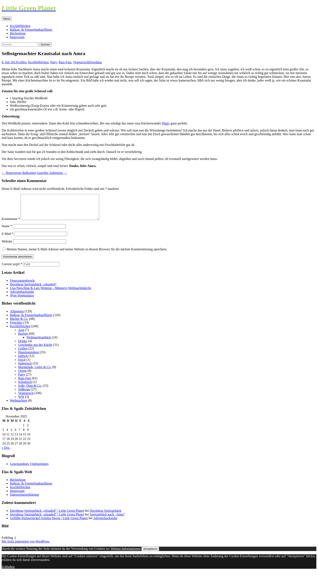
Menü (6, 18)
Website (7, 246)
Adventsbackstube (22, 296)
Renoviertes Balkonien (19, 173)
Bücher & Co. (19, 323)
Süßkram (24, 394)
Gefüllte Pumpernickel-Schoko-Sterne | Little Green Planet (49, 523)
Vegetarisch (80, 62)
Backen (23, 338)
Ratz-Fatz (65, 62)
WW (21, 401)
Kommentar (11, 224)
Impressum (17, 37)
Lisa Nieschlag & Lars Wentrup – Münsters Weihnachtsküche (50, 293)
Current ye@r (12, 269)
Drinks (22, 346)
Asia (21, 335)
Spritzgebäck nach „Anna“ (107, 519)
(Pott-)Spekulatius (22, 300)
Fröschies (16, 327)
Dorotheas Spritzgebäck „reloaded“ (33, 289)
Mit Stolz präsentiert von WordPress (25, 546)
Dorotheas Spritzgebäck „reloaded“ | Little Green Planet (47, 515)
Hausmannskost (28, 357)
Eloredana (95, 62)
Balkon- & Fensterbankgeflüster (31, 29)
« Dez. (6, 452)
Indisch (23, 361)
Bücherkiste (18, 33)
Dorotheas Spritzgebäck (105, 515)
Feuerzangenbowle (22, 285)
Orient (22, 375)
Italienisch (25, 368)
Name (7, 231)
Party (53, 62)
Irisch (22, 364)
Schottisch (25, 387)
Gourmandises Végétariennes (29, 469)
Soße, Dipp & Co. (30, 390)
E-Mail (7, 238)
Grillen (21, 62)
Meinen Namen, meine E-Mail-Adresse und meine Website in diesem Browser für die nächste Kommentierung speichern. (87, 254)
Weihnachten (18, 405)
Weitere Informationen (126, 553)
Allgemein (17, 316)
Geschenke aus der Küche (35, 349)
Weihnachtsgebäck (38, 342)
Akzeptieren (150, 553)
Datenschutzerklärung (24, 499)
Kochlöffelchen (20, 26)
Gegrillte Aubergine (52, 173)
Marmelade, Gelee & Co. (34, 372)
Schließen (8, 571)
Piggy (166, 123)
